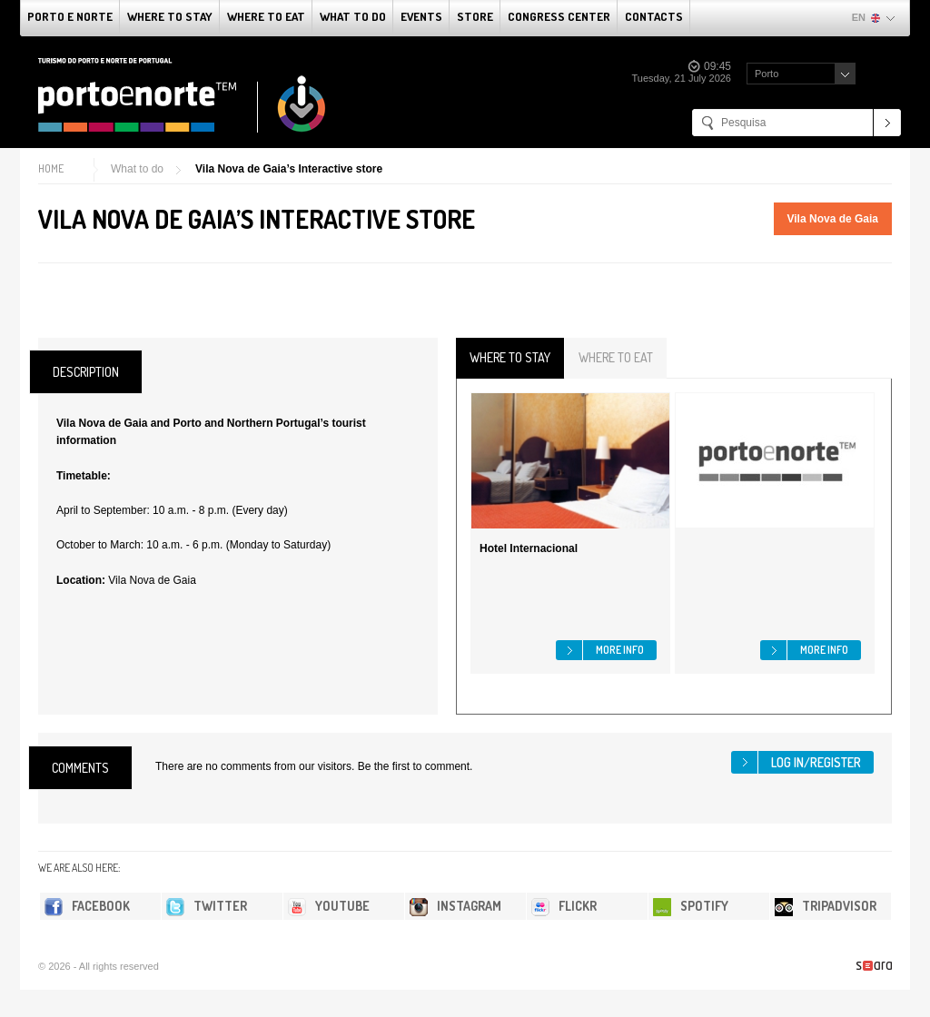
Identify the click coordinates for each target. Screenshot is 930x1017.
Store (475, 16)
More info (620, 650)
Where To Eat (266, 16)
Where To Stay (170, 16)
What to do (353, 16)
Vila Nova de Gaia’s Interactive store (288, 169)
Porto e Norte (70, 16)
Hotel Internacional (529, 548)
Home (51, 168)
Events (421, 16)
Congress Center (559, 16)
